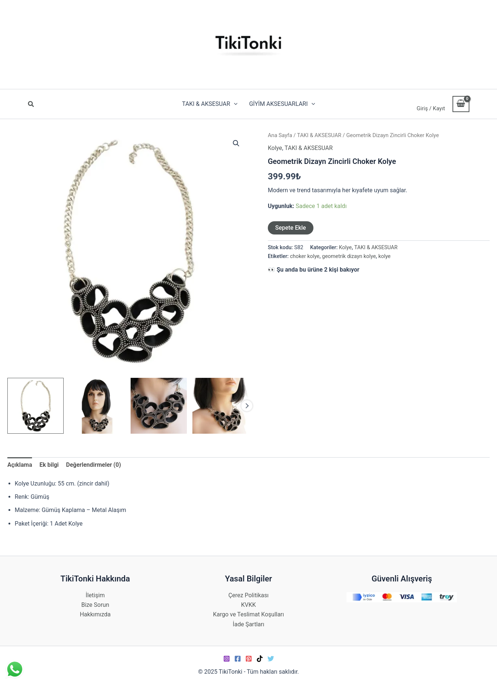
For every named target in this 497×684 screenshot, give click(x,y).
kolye (384, 256)
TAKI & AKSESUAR (319, 135)
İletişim (95, 595)
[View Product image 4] (220, 406)
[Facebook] (237, 658)
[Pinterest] (248, 658)
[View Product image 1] (35, 406)
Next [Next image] (246, 405)
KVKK (248, 604)
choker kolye (304, 256)
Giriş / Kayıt (431, 108)
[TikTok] (259, 658)
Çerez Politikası (248, 595)
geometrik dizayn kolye (349, 256)
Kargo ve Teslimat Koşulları (248, 614)
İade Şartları (249, 624)
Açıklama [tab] (19, 464)
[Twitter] (270, 658)
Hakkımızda (95, 614)
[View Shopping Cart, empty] (460, 104)
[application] (234, 104)
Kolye (275, 147)
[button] (31, 105)
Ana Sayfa (280, 135)
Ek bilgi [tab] (48, 464)
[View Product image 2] (97, 406)
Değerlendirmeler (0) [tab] (93, 464)
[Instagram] (226, 658)
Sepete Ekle (290, 227)
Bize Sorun (95, 604)
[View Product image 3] (159, 406)
